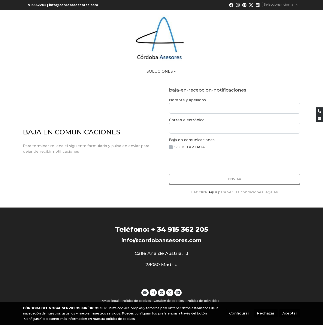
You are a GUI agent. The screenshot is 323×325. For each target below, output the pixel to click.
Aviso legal (110, 301)
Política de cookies (136, 301)
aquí (212, 192)
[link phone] (319, 111)
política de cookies (120, 319)
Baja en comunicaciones (192, 140)
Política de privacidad (203, 301)
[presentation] (201, 161)
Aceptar (289, 313)
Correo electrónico (187, 120)
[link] (161, 37)
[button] (161, 71)
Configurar (239, 313)
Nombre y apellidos (187, 100)
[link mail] (319, 118)
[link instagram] (238, 5)
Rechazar (266, 313)
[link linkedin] (258, 5)
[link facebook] (231, 5)
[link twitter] (251, 5)
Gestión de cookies (169, 301)
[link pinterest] (244, 5)
